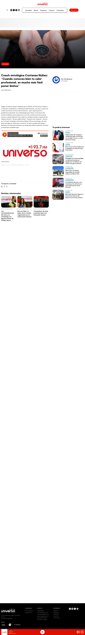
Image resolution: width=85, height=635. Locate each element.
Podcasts (52, 10)
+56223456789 (40, 610)
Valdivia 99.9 (56, 614)
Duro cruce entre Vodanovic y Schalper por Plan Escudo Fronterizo (74, 148)
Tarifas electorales (29, 610)
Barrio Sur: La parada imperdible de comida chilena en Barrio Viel (72, 172)
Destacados (60, 10)
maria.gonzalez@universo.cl (43, 614)
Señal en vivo (74, 10)
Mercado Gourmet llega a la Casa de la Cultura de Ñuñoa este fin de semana (74, 195)
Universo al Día (69, 156)
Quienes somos (28, 612)
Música (36, 10)
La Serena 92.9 (56, 617)
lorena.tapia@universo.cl (42, 612)
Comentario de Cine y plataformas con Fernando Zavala (41, 213)
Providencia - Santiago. (42, 619)
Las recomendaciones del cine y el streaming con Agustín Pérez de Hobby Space (7, 215)
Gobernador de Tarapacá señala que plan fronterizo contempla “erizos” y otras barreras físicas (74, 137)
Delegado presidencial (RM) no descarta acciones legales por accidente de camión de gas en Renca (74, 161)
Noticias (67, 132)
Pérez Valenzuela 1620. (42, 617)
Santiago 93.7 (56, 612)
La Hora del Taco (69, 168)
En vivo (11, 631)
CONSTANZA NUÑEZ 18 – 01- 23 (19, 165)
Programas (43, 10)
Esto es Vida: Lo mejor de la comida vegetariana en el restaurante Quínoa (24, 214)
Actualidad (28, 10)
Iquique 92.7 (55, 610)
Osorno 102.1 (55, 616)
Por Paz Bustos (66, 79)
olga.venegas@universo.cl (42, 616)
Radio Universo (5, 165)
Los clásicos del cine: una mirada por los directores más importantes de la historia (73, 184)
